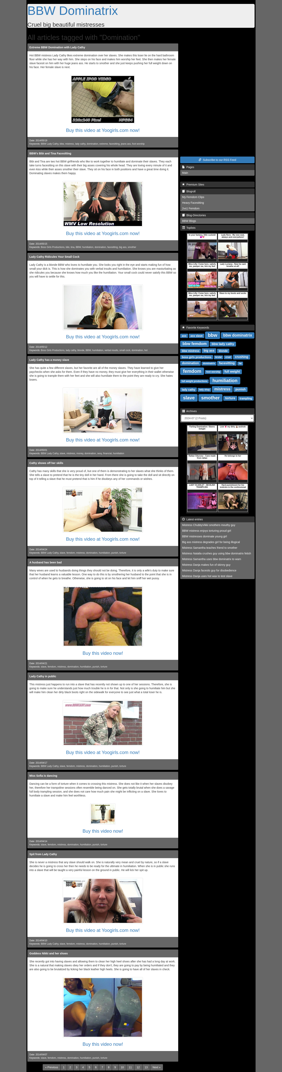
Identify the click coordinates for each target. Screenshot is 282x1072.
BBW (78, 247)
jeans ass (126, 143)
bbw (62, 143)
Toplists (188, 227)
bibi (68, 247)
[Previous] (51, 1067)
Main (185, 172)
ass (184, 335)
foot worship (138, 143)
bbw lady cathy (223, 344)
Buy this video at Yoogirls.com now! (103, 130)
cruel (228, 357)
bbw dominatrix (237, 335)
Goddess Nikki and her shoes (48, 953)
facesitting (114, 143)
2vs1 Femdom (191, 208)
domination (92, 143)
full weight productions (194, 381)
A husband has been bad (45, 562)
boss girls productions (196, 357)
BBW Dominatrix (72, 10)
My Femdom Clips (193, 197)
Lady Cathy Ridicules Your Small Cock (54, 256)
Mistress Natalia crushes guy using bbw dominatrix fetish (216, 553)
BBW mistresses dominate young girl (204, 536)
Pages (188, 167)
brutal (218, 357)
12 (138, 1067)
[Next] (156, 1067)
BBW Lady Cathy (50, 143)
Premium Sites (193, 184)
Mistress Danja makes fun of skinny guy (206, 564)
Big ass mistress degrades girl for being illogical (211, 542)
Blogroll (188, 191)
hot (146, 350)
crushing (241, 357)
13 (146, 1067)
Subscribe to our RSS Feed (217, 159)
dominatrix (209, 363)
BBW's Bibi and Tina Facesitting (50, 153)
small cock (124, 350)
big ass (123, 247)
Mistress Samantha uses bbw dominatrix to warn (211, 559)
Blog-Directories (194, 215)
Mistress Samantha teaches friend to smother (209, 547)
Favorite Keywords (195, 327)
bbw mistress (190, 350)
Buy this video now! (103, 653)
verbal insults (111, 350)
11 (130, 1067)
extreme (103, 143)
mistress (69, 143)
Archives (189, 411)
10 (122, 1067)
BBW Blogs (189, 221)
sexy (99, 453)
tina (72, 247)
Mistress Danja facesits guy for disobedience (209, 570)
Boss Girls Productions (52, 247)
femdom (70, 552)
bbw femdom (195, 343)
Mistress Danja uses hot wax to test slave (207, 576)
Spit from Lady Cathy (43, 854)
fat (240, 363)
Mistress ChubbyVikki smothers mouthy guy (208, 525)
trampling (246, 398)
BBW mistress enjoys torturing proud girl (206, 530)
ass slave (196, 335)
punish (114, 552)
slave (62, 453)
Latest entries (192, 519)
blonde (80, 350)
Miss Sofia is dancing (43, 775)
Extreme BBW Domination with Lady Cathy (57, 47)
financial (107, 453)
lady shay (204, 389)
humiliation (87, 247)
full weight (232, 371)
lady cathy (80, 143)
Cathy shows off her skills (46, 463)
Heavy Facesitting (193, 202)
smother (132, 247)
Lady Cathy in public (42, 676)
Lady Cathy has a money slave (49, 359)
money (79, 453)
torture (122, 552)
